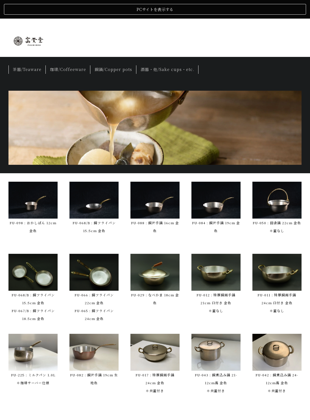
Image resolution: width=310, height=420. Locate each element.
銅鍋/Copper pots (113, 50)
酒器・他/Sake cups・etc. (167, 50)
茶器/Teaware (27, 50)
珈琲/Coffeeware (68, 50)
